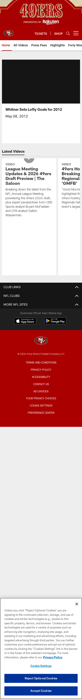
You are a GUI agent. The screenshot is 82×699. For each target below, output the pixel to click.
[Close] (77, 604)
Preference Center (41, 412)
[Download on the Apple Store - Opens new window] (25, 321)
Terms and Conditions (41, 362)
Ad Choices (41, 391)
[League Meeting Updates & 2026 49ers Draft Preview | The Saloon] (29, 190)
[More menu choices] (76, 33)
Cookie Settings (41, 405)
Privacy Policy (41, 369)
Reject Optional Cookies (41, 678)
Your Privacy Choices (41, 398)
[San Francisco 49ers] (41, 341)
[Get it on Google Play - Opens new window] (55, 323)
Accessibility (41, 376)
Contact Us (41, 384)
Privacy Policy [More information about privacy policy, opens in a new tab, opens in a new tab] (52, 657)
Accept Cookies (41, 690)
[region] (41, 648)
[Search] (68, 33)
